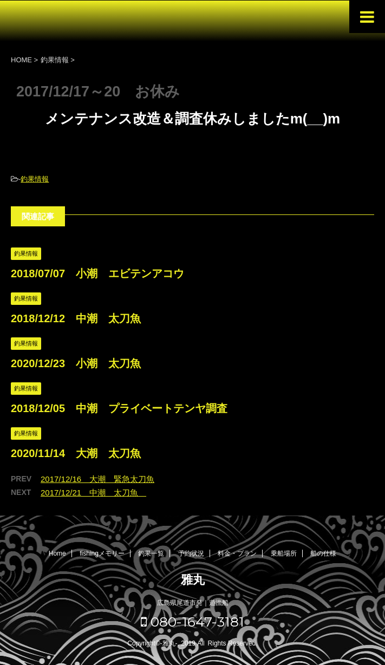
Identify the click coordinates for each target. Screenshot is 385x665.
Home (57, 553)
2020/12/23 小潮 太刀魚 (76, 363)
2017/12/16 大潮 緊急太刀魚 (97, 479)
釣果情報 (35, 179)
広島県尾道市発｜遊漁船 (193, 603)
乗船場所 (284, 553)
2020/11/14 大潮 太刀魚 (76, 453)
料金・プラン (237, 553)
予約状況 (191, 553)
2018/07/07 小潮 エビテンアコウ (97, 273)
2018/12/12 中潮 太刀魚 (76, 318)
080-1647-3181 (192, 622)
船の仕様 (323, 553)
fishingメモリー (102, 553)
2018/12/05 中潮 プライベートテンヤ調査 (119, 408)
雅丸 (193, 579)
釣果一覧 (151, 553)
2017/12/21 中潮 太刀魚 (93, 492)
